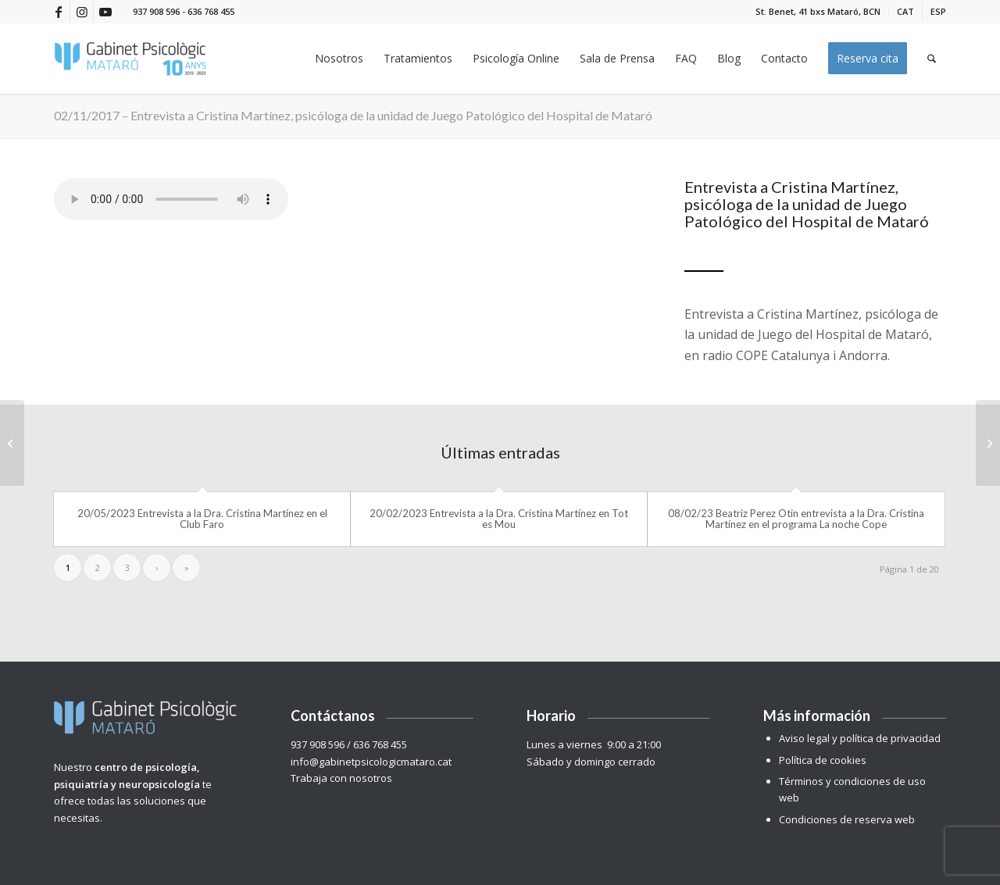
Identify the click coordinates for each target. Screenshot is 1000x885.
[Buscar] (931, 58)
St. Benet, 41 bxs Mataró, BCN (817, 11)
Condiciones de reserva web (847, 819)
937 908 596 (156, 11)
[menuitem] (818, 12)
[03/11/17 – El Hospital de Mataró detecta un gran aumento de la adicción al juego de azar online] (988, 443)
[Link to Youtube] (105, 11)
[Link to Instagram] (81, 11)
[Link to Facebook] (58, 11)
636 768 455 (211, 11)
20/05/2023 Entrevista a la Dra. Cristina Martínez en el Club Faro (202, 518)
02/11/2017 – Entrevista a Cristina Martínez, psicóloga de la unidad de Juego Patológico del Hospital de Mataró (353, 115)
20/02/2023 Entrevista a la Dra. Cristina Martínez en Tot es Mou (499, 518)
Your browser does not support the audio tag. (171, 199)
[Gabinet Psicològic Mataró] (130, 58)
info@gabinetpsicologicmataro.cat (371, 762)
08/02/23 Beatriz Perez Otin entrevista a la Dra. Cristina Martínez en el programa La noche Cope (796, 518)
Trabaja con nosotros (343, 778)
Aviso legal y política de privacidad (860, 738)
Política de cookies (822, 760)
